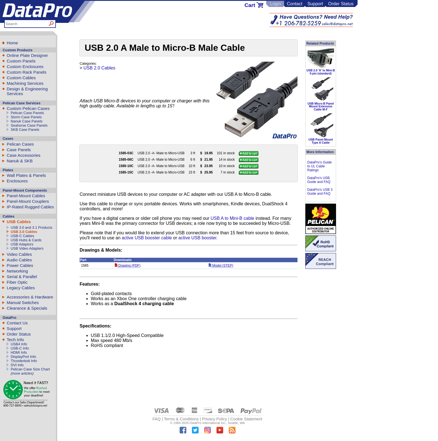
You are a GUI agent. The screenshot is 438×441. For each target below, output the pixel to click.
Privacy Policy (214, 419)
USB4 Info (19, 344)
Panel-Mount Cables (26, 195)
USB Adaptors (22, 244)
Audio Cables (19, 259)
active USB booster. (198, 237)
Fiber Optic (17, 282)
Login (275, 3)
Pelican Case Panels (27, 113)
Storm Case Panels (26, 117)
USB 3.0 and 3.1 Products (31, 227)
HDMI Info (19, 352)
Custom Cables (21, 77)
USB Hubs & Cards (26, 240)
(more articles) (22, 373)
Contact (294, 3)
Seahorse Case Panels (29, 125)
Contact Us (17, 322)
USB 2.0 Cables (24, 232)
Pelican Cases (20, 144)
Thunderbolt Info (24, 361)
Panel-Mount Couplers (28, 201)
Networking (17, 271)
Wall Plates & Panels (26, 175)
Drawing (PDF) (128, 266)
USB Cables (19, 221)
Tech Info (15, 339)
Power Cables (20, 265)
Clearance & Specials (27, 308)
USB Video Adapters (27, 248)
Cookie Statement (246, 419)
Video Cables (19, 254)
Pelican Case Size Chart (30, 369)
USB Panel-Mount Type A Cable (320, 141)
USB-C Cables (22, 236)
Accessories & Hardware (30, 297)
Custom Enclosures (25, 66)
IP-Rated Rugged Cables (30, 206)
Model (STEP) (221, 266)
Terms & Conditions (181, 419)
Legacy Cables (21, 287)
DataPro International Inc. (208, 423)
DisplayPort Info (23, 357)
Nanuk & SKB (20, 160)
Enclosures (17, 181)
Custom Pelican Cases (28, 108)
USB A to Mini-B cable (232, 218)
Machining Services (25, 83)
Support (315, 3)
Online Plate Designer (27, 55)
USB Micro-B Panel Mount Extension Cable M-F (321, 106)
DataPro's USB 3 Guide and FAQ (319, 192)
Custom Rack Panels (26, 72)
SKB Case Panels (25, 129)
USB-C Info (20, 348)
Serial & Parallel (22, 276)
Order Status (341, 3)
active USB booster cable (147, 237)
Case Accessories (24, 155)
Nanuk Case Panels (26, 121)
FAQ (157, 419)
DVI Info (17, 365)
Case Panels (19, 149)
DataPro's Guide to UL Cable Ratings (319, 166)
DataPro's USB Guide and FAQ (318, 180)
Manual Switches (23, 302)
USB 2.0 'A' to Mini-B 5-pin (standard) (320, 72)
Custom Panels (21, 61)
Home (12, 42)
